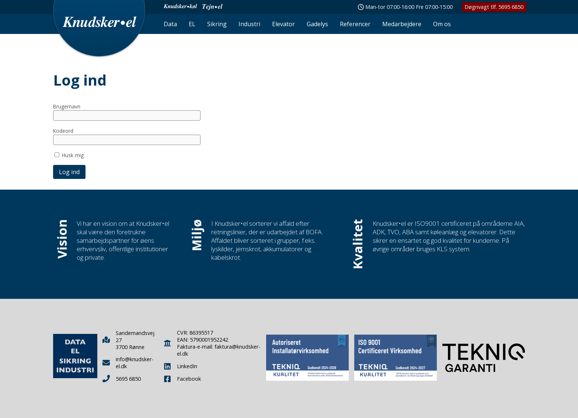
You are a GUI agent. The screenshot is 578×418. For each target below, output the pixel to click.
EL (192, 24)
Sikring (217, 24)
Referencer (355, 24)
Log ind (69, 172)
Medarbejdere (401, 24)
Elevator (283, 24)
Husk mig (73, 155)
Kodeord (63, 130)
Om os (442, 24)
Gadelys (317, 24)
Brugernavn (66, 106)
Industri (249, 24)
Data (170, 24)
